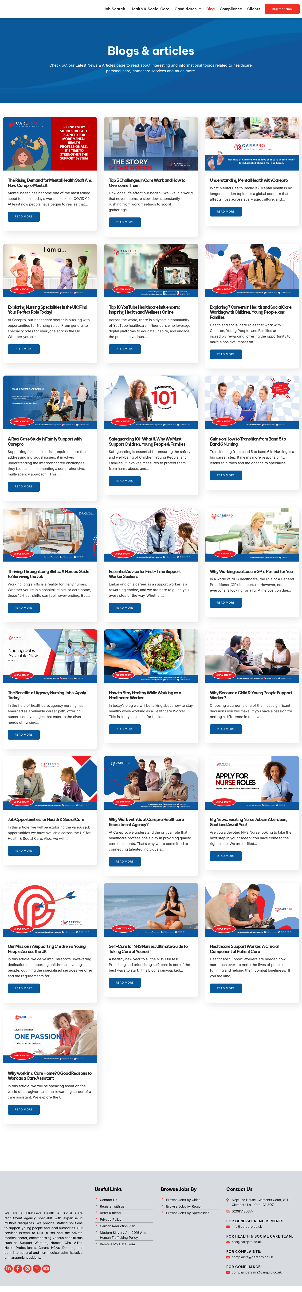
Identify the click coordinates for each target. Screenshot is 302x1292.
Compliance (231, 9)
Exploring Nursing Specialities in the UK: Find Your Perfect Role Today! (47, 310)
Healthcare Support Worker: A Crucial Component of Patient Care (244, 955)
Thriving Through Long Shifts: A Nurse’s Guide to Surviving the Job (48, 574)
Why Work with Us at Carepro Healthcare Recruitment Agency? (146, 828)
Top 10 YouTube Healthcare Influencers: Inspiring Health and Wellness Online (144, 310)
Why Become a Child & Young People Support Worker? (251, 701)
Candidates (188, 9)
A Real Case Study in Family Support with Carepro (45, 442)
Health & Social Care (149, 9)
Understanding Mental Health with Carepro (249, 180)
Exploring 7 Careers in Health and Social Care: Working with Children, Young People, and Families (251, 312)
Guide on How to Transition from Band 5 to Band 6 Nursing (248, 442)
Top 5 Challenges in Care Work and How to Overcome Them (147, 183)
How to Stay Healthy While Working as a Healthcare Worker (145, 701)
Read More (24, 222)
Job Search (114, 9)
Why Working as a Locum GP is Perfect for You (251, 571)
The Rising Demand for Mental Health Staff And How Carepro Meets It (50, 183)
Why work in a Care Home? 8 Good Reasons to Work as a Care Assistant (50, 1081)
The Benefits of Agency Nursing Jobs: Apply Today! (47, 701)
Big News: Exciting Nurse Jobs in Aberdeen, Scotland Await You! (248, 828)
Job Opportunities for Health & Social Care (46, 825)
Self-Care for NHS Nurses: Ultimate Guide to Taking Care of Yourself (148, 955)
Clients (253, 9)
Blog (210, 9)
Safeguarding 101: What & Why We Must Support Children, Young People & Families (147, 442)
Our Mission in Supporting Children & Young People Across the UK (47, 955)
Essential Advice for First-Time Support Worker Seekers (145, 574)
